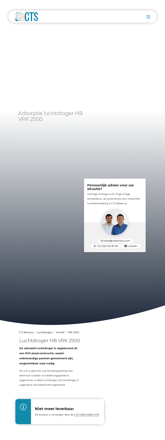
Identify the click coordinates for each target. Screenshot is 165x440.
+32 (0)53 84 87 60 (106, 246)
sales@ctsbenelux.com (115, 240)
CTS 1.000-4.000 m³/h (86, 414)
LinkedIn (130, 246)
